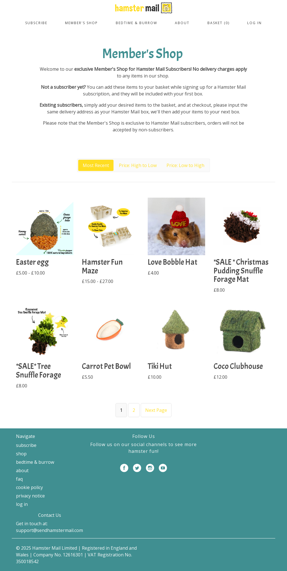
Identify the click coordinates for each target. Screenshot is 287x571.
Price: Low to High (185, 165)
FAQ (19, 479)
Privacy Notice (30, 496)
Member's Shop (81, 22)
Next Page (156, 410)
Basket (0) (218, 22)
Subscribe (36, 22)
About (182, 22)
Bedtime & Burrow (136, 22)
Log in (254, 22)
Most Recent (96, 165)
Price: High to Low (138, 165)
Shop (21, 454)
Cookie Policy (29, 487)
